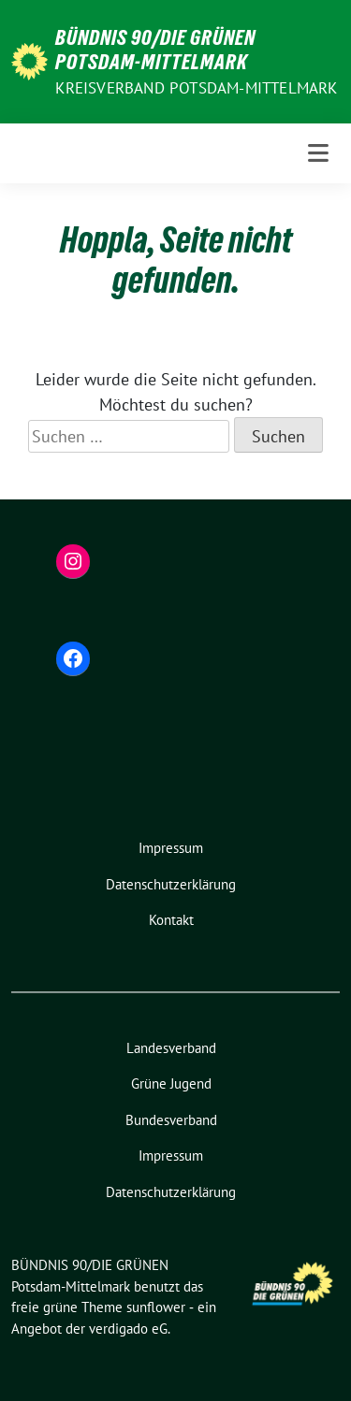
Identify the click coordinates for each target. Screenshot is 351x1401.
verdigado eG (128, 1328)
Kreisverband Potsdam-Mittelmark (196, 88)
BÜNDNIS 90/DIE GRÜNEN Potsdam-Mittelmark (155, 49)
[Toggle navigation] (318, 153)
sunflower (155, 1307)
